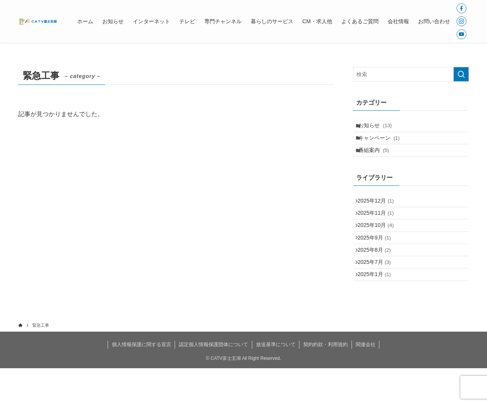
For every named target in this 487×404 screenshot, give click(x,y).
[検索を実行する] (461, 74)
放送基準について (276, 380)
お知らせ (379, 127)
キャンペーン (383, 143)
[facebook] (461, 8)
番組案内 (378, 159)
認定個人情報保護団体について (213, 380)
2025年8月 (377, 276)
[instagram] (461, 21)
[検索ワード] (411, 74)
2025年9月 (377, 260)
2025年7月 (377, 292)
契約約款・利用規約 (325, 380)
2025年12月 (379, 213)
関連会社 (366, 380)
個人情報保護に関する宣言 (141, 380)
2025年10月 (379, 245)
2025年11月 (379, 229)
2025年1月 (377, 308)
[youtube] (461, 34)
